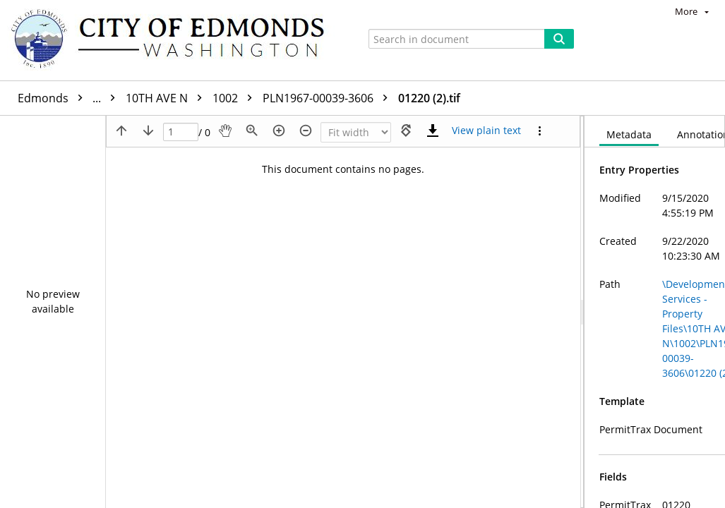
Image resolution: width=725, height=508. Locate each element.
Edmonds (70, 98)
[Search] (559, 39)
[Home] (174, 40)
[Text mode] (486, 130)
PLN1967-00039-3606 (329, 98)
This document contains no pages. (343, 169)
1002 (235, 98)
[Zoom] (355, 132)
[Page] (180, 132)
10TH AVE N (167, 98)
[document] (655, 312)
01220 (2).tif (429, 98)
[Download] (433, 131)
